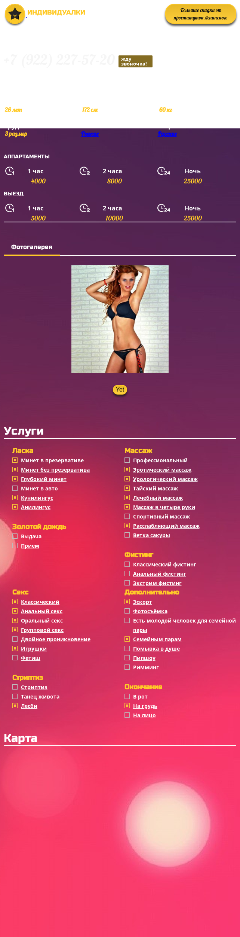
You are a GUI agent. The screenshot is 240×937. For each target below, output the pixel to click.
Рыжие (90, 133)
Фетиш (30, 657)
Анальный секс (41, 611)
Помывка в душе (156, 648)
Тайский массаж (155, 488)
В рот (140, 696)
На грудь (145, 705)
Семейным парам (157, 639)
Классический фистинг (164, 564)
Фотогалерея (31, 246)
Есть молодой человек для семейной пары (184, 625)
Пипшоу (144, 657)
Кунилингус (37, 497)
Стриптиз (34, 687)
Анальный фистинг (159, 573)
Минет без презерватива (55, 469)
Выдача (31, 536)
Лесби (29, 705)
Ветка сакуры (151, 535)
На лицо (144, 715)
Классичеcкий (40, 601)
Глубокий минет (44, 479)
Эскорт (142, 601)
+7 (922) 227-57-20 (78, 60)
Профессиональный (160, 460)
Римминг (146, 667)
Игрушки (34, 648)
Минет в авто (39, 488)
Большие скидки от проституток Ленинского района (201, 15)
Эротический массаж (162, 469)
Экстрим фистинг (157, 583)
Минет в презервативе (52, 460)
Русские (167, 133)
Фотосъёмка (150, 611)
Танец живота (40, 696)
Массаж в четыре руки (164, 507)
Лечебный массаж (158, 497)
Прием (30, 545)
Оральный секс (42, 620)
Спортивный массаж (161, 516)
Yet (120, 389)
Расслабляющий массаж (166, 525)
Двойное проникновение (55, 639)
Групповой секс (42, 629)
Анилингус (35, 507)
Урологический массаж (165, 479)
